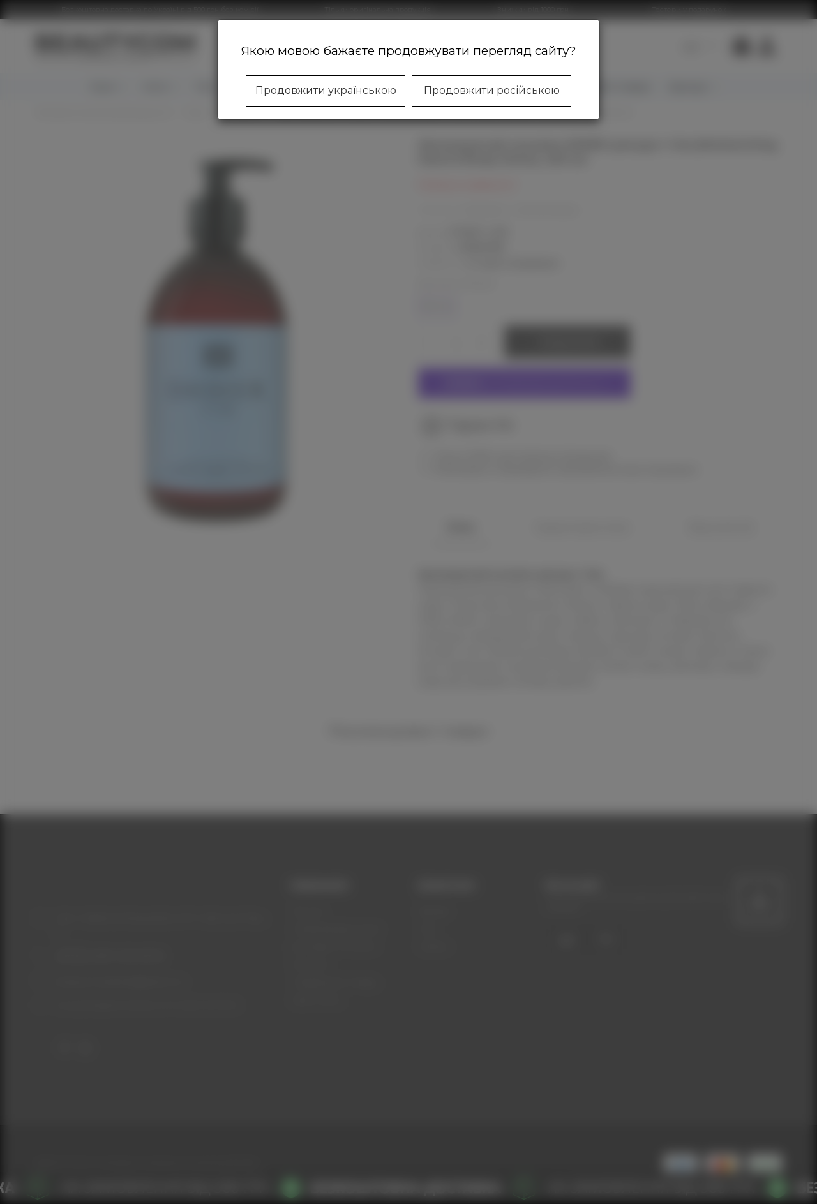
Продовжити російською (492, 90)
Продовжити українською (325, 90)
